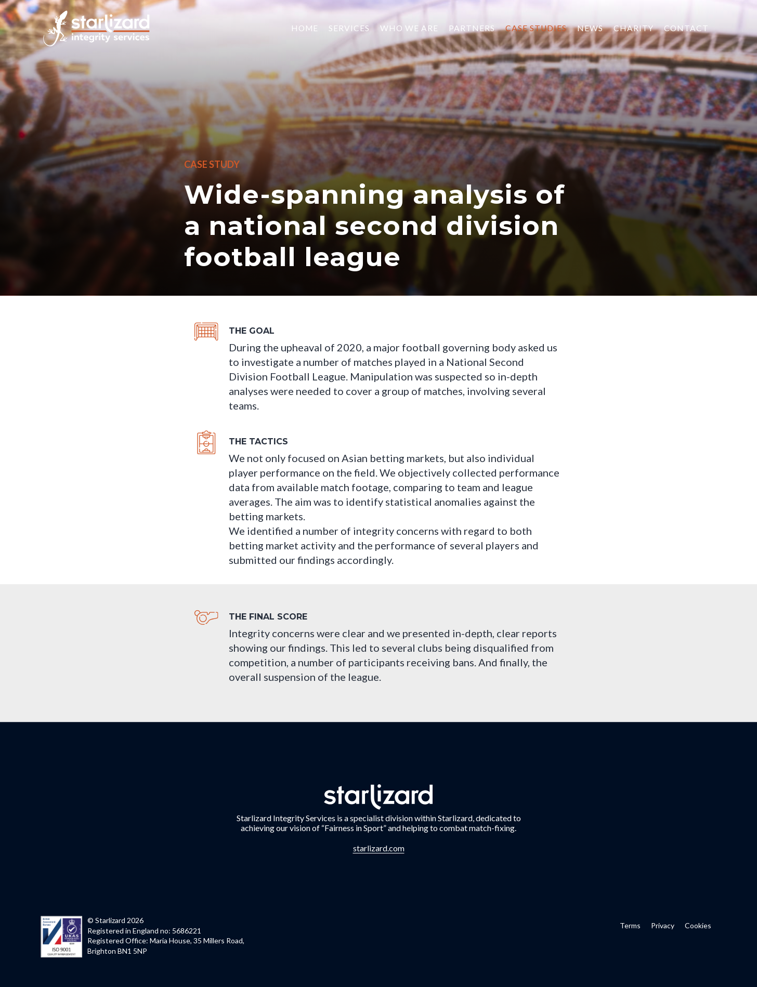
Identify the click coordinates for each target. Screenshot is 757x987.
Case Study (212, 164)
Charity (634, 28)
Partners (472, 28)
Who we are (409, 28)
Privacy (662, 925)
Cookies (698, 925)
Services (349, 28)
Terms (630, 925)
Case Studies (536, 28)
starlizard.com (378, 848)
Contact (686, 28)
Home (304, 28)
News (590, 28)
